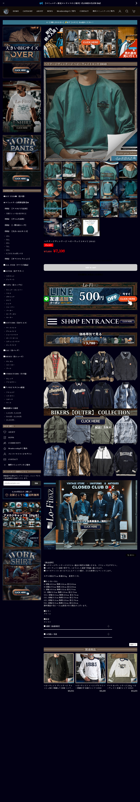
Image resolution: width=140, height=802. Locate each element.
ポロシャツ (10, 296)
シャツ (8, 303)
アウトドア (10, 392)
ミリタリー (10, 396)
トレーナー (10, 307)
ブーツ (8, 368)
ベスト (8, 293)
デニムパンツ (11, 331)
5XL (8, 239)
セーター (9, 317)
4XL (8, 236)
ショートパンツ (12, 334)
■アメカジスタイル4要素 (14, 387)
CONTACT (84, 11)
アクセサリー (11, 382)
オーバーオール (12, 338)
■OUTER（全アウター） (14, 271)
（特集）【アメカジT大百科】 (15, 209)
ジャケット (10, 279)
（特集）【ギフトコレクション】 (17, 259)
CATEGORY (27, 11)
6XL (8, 243)
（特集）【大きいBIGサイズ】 (16, 231)
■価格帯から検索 (10, 408)
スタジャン (10, 276)
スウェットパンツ (13, 341)
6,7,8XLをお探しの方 (14, 253)
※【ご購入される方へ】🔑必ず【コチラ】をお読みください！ (70, 22)
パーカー (9, 310)
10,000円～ (10, 420)
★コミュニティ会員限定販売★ (16, 202)
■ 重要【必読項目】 (52, 626)
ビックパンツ (11, 345)
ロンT (8, 300)
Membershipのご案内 (66, 11)
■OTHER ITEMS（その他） (15, 374)
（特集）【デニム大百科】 (14, 219)
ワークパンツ (11, 327)
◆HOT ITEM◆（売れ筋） (14, 196)
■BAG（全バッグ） (11, 350)
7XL (8, 246)
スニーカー (10, 365)
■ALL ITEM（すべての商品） (16, 265)
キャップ (9, 378)
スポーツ (9, 399)
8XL (8, 250)
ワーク (8, 402)
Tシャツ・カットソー (14, 290)
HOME (16, 11)
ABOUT (40, 11)
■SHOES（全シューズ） (13, 356)
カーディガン (11, 314)
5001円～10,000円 (13, 416)
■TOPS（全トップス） (13, 285)
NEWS (50, 11)
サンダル (9, 361)
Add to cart (90, 267)
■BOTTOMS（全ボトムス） (15, 323)
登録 (36, 483)
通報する (133, 644)
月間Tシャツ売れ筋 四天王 (16, 213)
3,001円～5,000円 (13, 413)
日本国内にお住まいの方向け (90, 274)
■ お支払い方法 (50, 634)
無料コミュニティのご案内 (103, 11)
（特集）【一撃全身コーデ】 (15, 225)
